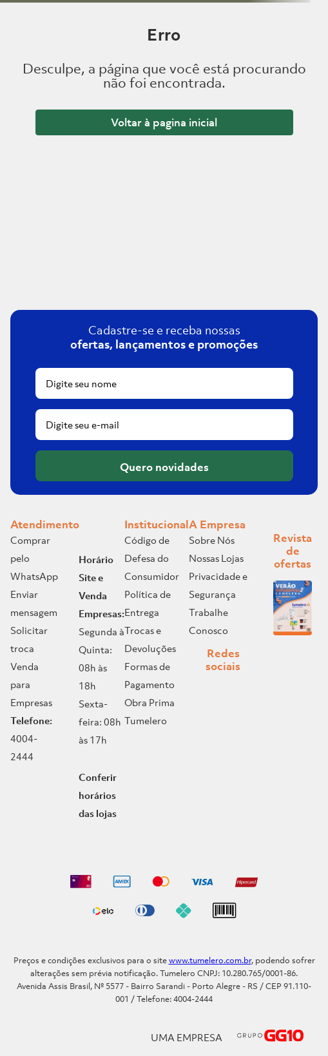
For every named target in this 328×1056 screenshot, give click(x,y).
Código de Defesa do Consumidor (151, 557)
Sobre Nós (212, 539)
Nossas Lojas (216, 558)
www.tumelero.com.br (210, 960)
